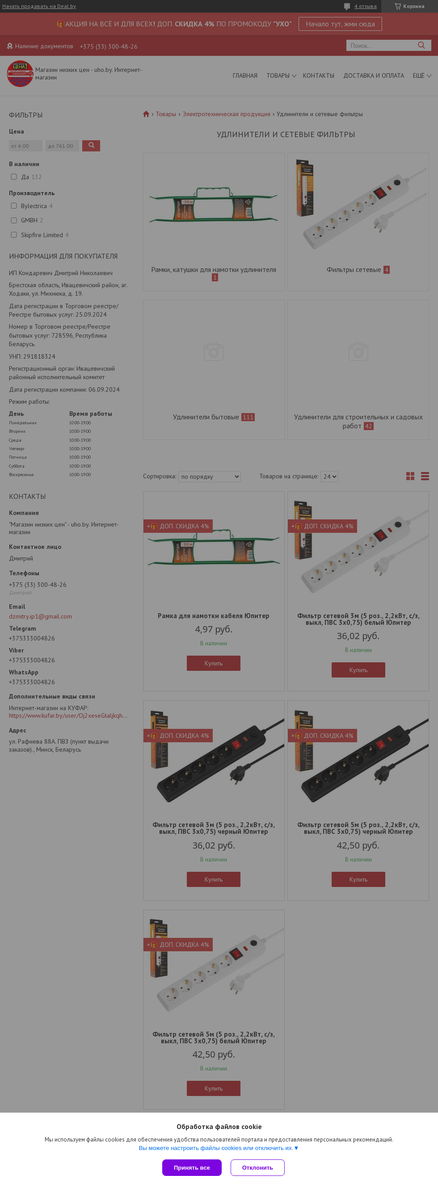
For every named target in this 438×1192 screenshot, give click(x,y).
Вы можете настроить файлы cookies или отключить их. (216, 1148)
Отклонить (257, 1167)
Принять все (192, 1167)
